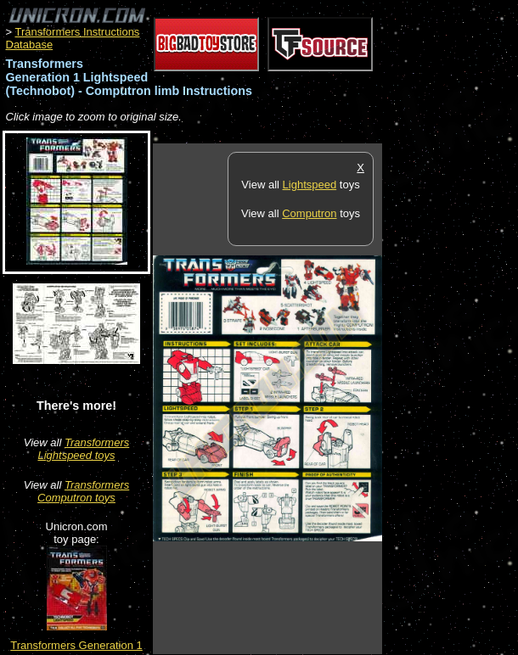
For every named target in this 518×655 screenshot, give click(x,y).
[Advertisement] (450, 397)
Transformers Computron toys (83, 491)
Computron (309, 213)
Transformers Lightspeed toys (83, 449)
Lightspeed (310, 184)
